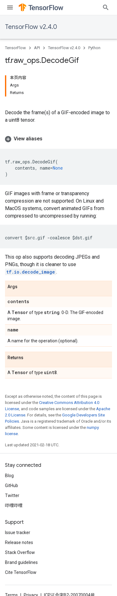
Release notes (19, 542)
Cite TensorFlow (21, 572)
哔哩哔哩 (13, 505)
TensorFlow (15, 47)
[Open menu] (10, 7)
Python (94, 47)
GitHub (11, 485)
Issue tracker (17, 532)
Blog (9, 475)
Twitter (12, 495)
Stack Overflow (20, 552)
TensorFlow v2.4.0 (31, 27)
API (37, 47)
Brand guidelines (21, 562)
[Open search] (106, 7)
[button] (58, 139)
